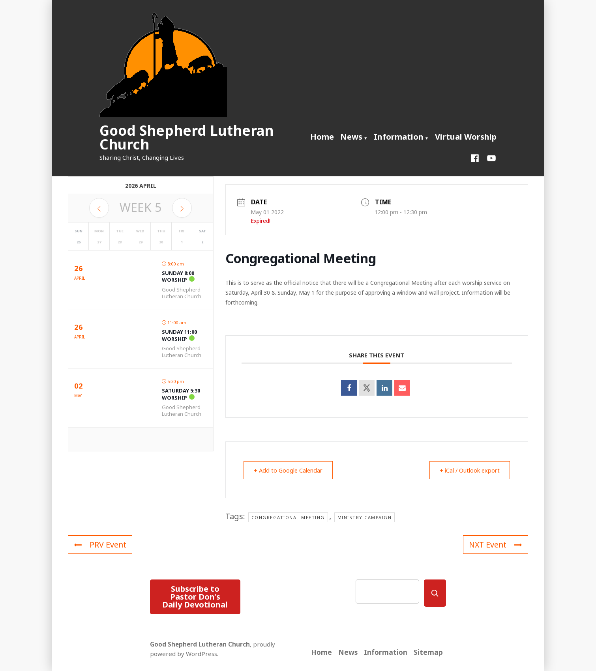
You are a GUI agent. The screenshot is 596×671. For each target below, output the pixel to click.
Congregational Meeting (288, 517)
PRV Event (100, 544)
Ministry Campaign (364, 517)
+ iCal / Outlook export (467, 470)
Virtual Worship (466, 136)
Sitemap (428, 652)
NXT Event (494, 544)
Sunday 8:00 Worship (178, 276)
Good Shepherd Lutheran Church (186, 137)
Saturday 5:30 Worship (181, 394)
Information (399, 136)
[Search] (435, 593)
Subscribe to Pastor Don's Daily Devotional (195, 596)
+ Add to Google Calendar (291, 470)
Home (322, 136)
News (351, 136)
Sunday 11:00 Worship (179, 335)
